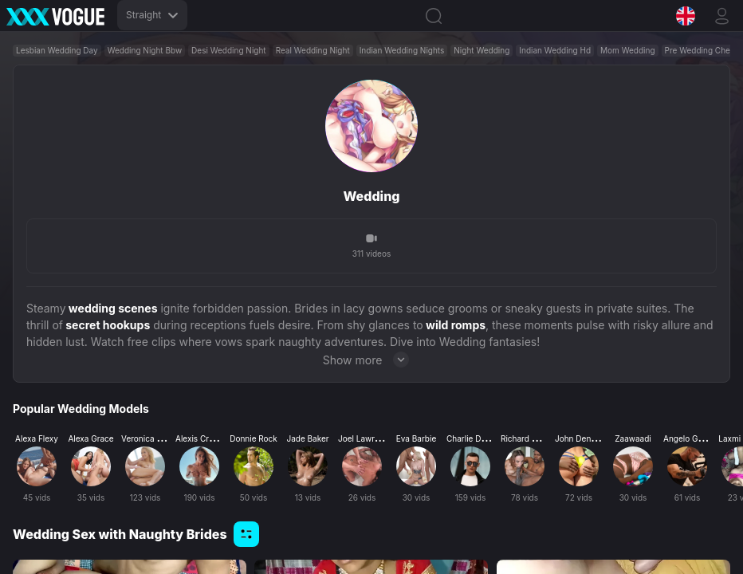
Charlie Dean (470, 438)
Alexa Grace (90, 438)
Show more (372, 359)
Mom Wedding (627, 50)
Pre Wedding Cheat (701, 50)
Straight (152, 15)
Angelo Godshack (696, 438)
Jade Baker (307, 438)
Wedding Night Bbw (145, 50)
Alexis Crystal (200, 438)
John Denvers (581, 438)
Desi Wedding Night (228, 50)
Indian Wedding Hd (555, 50)
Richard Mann (526, 438)
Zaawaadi (633, 438)
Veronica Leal (146, 438)
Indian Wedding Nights (402, 50)
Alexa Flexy (36, 438)
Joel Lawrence (365, 438)
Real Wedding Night (313, 50)
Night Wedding (481, 50)
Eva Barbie (416, 438)
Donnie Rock (253, 438)
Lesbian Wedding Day (57, 50)
